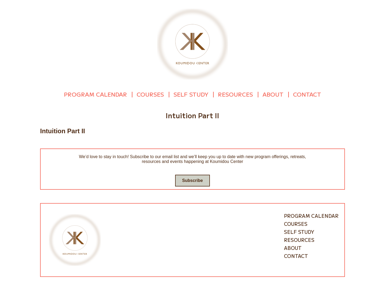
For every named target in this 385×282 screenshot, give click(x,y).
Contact (307, 94)
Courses (150, 94)
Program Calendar (95, 94)
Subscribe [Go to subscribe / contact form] (192, 180)
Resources (235, 94)
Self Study (191, 94)
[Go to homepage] (192, 43)
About (273, 94)
